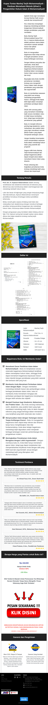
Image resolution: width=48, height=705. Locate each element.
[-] (15, 677)
